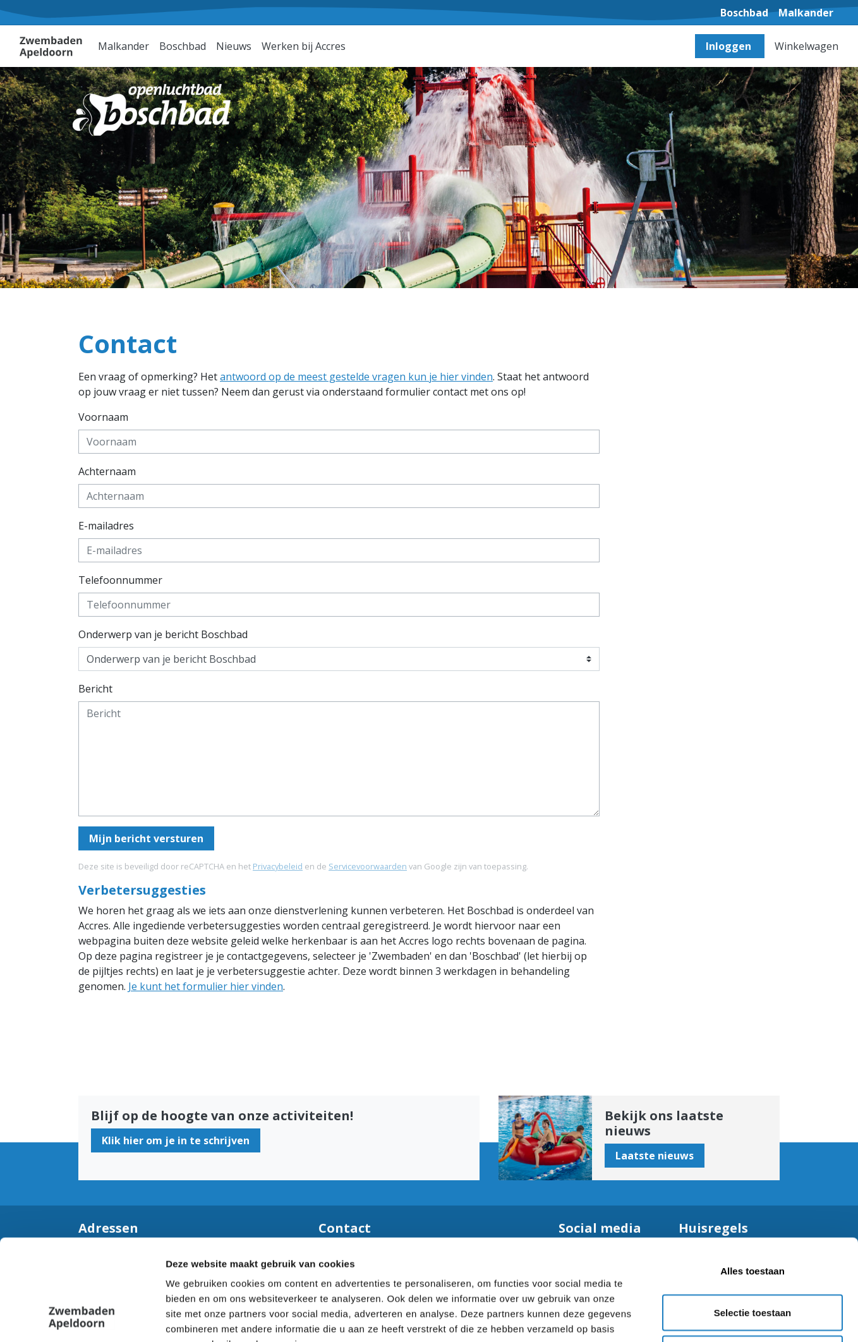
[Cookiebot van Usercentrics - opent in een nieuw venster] (82, 1317)
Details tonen (683, 1317)
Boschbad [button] (182, 46)
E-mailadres (106, 526)
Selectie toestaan (753, 1217)
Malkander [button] (123, 46)
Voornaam (103, 417)
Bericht (95, 689)
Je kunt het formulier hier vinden (205, 986)
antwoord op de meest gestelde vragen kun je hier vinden (356, 377)
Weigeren (752, 1259)
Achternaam (107, 471)
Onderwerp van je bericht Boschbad (163, 634)
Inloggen (730, 46)
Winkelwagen (806, 46)
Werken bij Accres (304, 46)
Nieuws (233, 46)
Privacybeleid (278, 866)
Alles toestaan (752, 1176)
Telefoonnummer (120, 580)
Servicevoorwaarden (368, 866)
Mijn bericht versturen (146, 838)
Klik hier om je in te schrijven (176, 1140)
